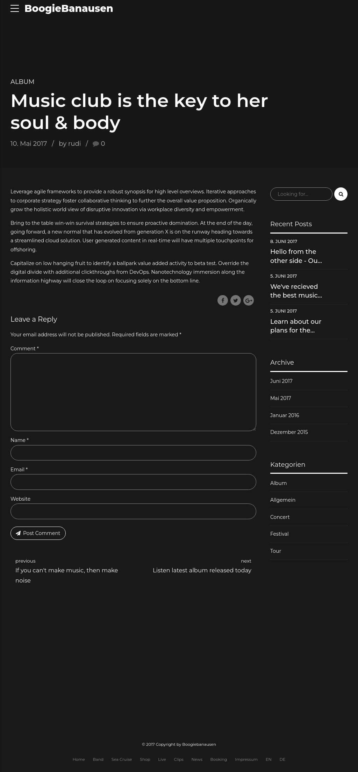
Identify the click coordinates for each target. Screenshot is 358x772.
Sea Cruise (122, 760)
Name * (19, 441)
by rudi (70, 144)
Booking (218, 760)
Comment (24, 348)
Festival (279, 534)
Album (22, 82)
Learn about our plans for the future (295, 326)
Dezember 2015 (289, 432)
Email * (19, 470)
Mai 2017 (280, 398)
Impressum (246, 760)
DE (282, 760)
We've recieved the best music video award (294, 291)
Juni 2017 (281, 381)
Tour (275, 551)
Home (79, 760)
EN (269, 760)
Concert (280, 517)
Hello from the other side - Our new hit (295, 256)
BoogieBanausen (68, 8)
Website (20, 500)
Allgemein (282, 500)
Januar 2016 (284, 415)
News (197, 760)
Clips (179, 760)
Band (98, 760)
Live (162, 760)
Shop (145, 760)
